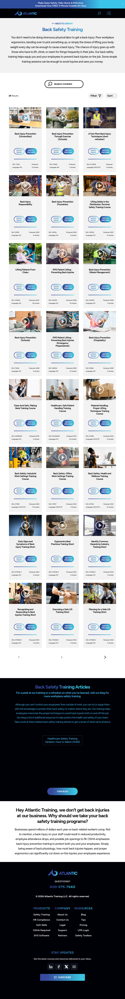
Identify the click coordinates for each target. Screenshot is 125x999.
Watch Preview (31, 151)
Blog (83, 914)
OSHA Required (41, 930)
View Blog (62, 791)
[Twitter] (66, 966)
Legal (62, 925)
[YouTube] (74, 966)
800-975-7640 (62, 887)
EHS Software (41, 935)
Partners (62, 935)
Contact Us (62, 919)
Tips (83, 919)
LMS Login (83, 930)
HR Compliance (41, 919)
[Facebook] (58, 966)
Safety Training (41, 914)
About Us (62, 914)
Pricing (83, 925)
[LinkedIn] (51, 966)
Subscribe (62, 977)
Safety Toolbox (83, 935)
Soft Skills (41, 925)
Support (62, 930)
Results (14, 96)
